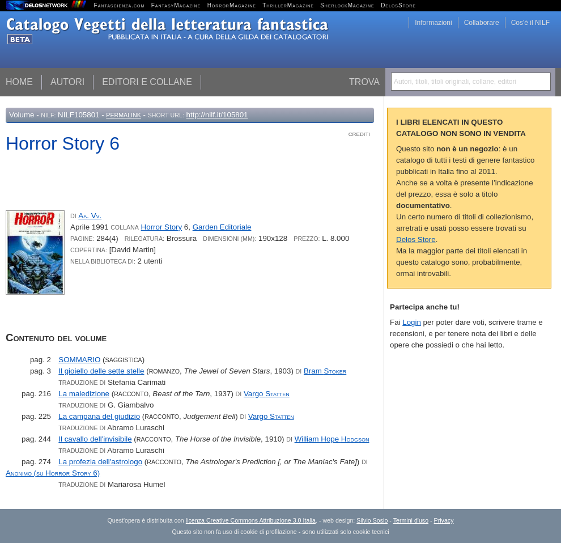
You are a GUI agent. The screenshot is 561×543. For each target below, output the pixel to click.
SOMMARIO (79, 359)
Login (411, 322)
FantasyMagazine (176, 5)
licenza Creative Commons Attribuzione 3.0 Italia (251, 520)
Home (19, 82)
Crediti (359, 134)
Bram (325, 371)
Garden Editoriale (222, 227)
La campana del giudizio (99, 416)
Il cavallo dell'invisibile (94, 439)
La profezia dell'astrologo (100, 461)
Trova (364, 82)
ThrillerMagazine (288, 5)
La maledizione (83, 393)
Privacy (444, 520)
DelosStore (398, 5)
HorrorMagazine (231, 5)
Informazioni (433, 23)
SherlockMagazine (347, 5)
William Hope (332, 439)
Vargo (267, 393)
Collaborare (481, 23)
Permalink (123, 115)
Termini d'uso (410, 520)
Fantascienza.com (119, 5)
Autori (67, 82)
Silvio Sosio (372, 520)
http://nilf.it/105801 (217, 115)
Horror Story (161, 227)
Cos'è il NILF (530, 23)
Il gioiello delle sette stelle (101, 371)
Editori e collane (147, 82)
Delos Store (416, 239)
